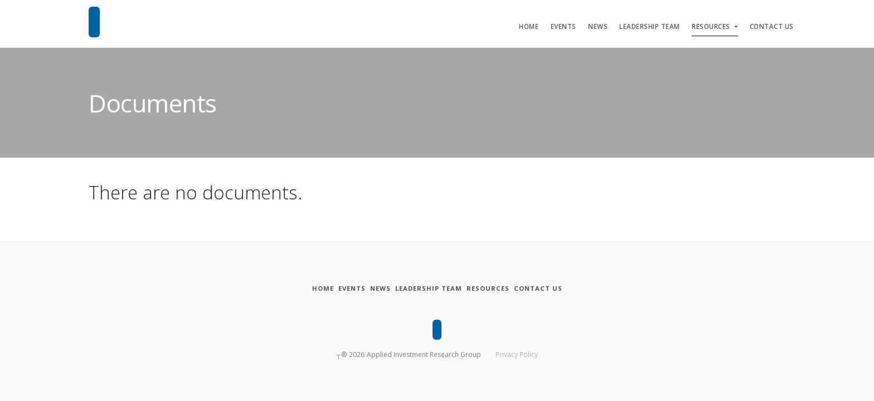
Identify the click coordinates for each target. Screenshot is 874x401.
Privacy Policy (517, 352)
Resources (711, 26)
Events (563, 26)
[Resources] (509, 288)
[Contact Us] (572, 288)
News (598, 26)
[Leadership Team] (435, 288)
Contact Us (772, 26)
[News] (373, 288)
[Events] (331, 288)
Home (528, 26)
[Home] (289, 288)
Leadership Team (649, 26)
